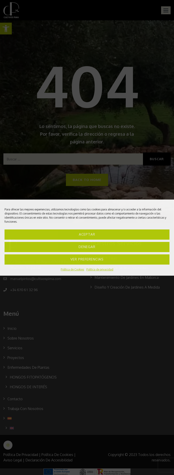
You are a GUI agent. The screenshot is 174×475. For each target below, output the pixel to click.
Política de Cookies (72, 269)
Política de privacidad (99, 269)
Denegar (87, 247)
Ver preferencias (87, 259)
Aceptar (87, 234)
